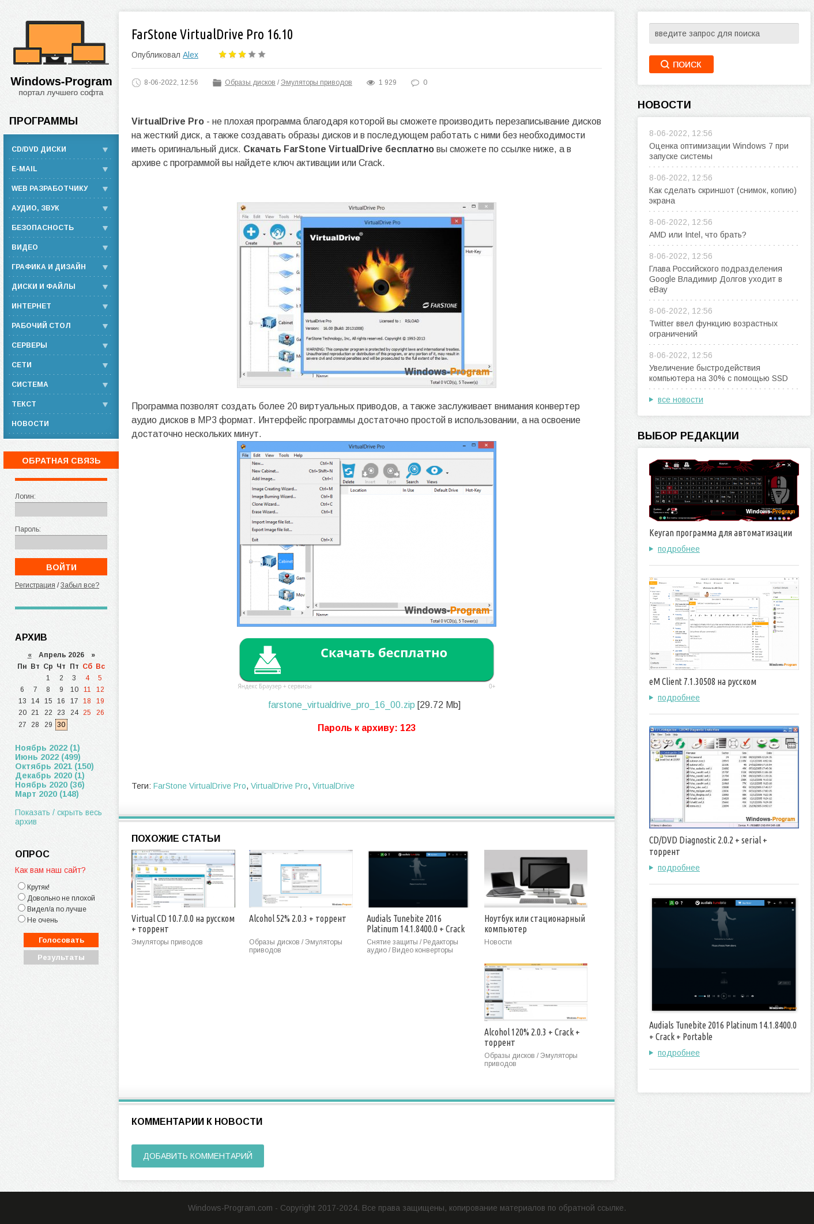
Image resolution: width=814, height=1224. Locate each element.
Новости (30, 424)
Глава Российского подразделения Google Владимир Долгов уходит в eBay (715, 279)
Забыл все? (80, 585)
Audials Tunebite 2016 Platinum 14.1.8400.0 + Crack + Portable (416, 928)
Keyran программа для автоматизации (720, 533)
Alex (190, 54)
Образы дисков (250, 82)
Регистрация (35, 585)
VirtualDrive (333, 785)
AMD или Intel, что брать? (698, 234)
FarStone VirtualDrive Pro (199, 785)
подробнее (679, 548)
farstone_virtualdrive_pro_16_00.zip (341, 705)
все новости (680, 399)
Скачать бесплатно (384, 652)
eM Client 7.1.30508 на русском (702, 681)
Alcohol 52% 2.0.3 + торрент (297, 918)
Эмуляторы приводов (316, 82)
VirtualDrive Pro (279, 785)
